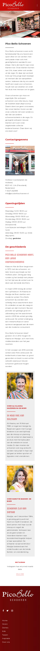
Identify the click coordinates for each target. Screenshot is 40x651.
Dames (5, 628)
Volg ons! (20, 574)
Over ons (6, 642)
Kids (4, 631)
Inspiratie (6, 638)
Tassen (5, 635)
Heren (5, 624)
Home (5, 620)
